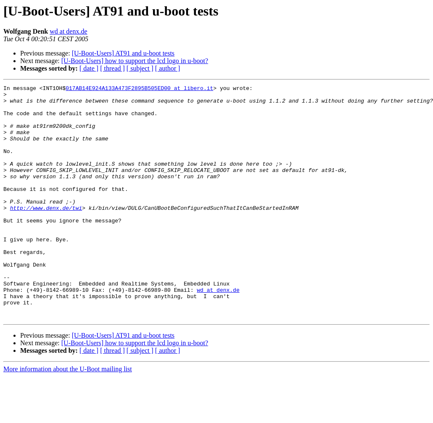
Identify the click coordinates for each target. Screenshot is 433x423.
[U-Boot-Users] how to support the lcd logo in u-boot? (134, 60)
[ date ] (88, 68)
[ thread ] (112, 68)
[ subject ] (140, 68)
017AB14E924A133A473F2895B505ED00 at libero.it (139, 89)
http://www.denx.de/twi (46, 233)
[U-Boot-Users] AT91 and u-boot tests (123, 53)
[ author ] (167, 68)
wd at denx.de (68, 31)
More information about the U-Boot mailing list (67, 415)
